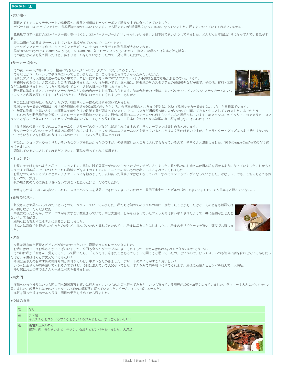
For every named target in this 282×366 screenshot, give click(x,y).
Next (154, 360)
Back (128, 360)
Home (140, 360)
